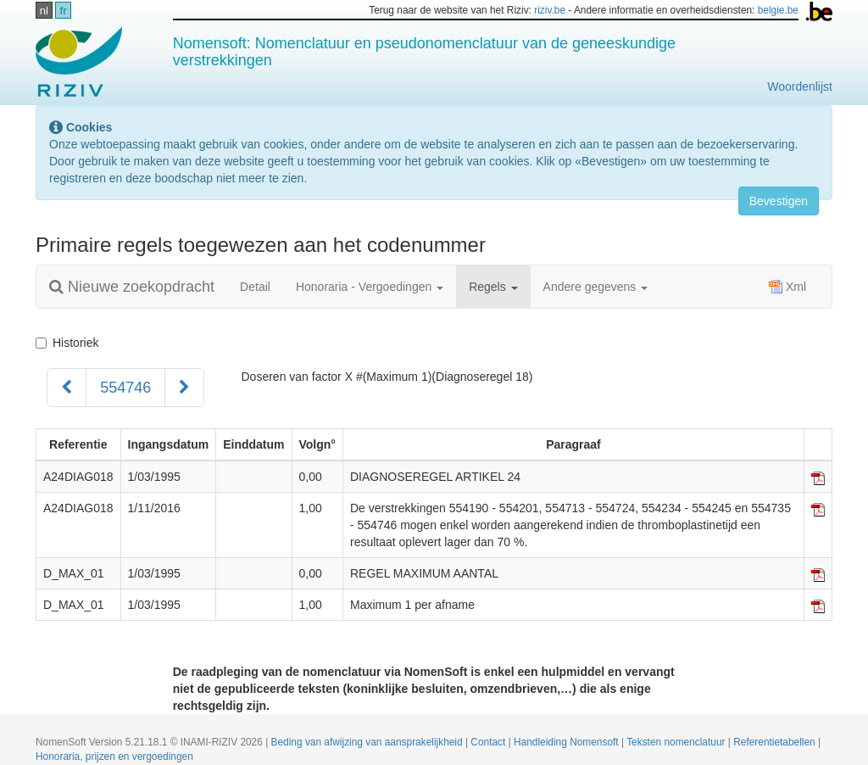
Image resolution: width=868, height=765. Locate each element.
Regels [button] (493, 286)
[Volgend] (184, 387)
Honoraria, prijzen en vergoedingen (114, 756)
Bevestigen (778, 201)
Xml (787, 286)
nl (44, 10)
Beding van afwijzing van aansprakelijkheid (368, 742)
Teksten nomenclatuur (677, 742)
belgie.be (778, 10)
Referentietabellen (775, 742)
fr (63, 10)
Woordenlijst (799, 86)
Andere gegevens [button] (595, 286)
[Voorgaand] (66, 387)
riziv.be (549, 10)
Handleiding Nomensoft (567, 742)
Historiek (67, 342)
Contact (489, 742)
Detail (255, 286)
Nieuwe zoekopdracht (131, 286)
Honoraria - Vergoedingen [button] (369, 286)
